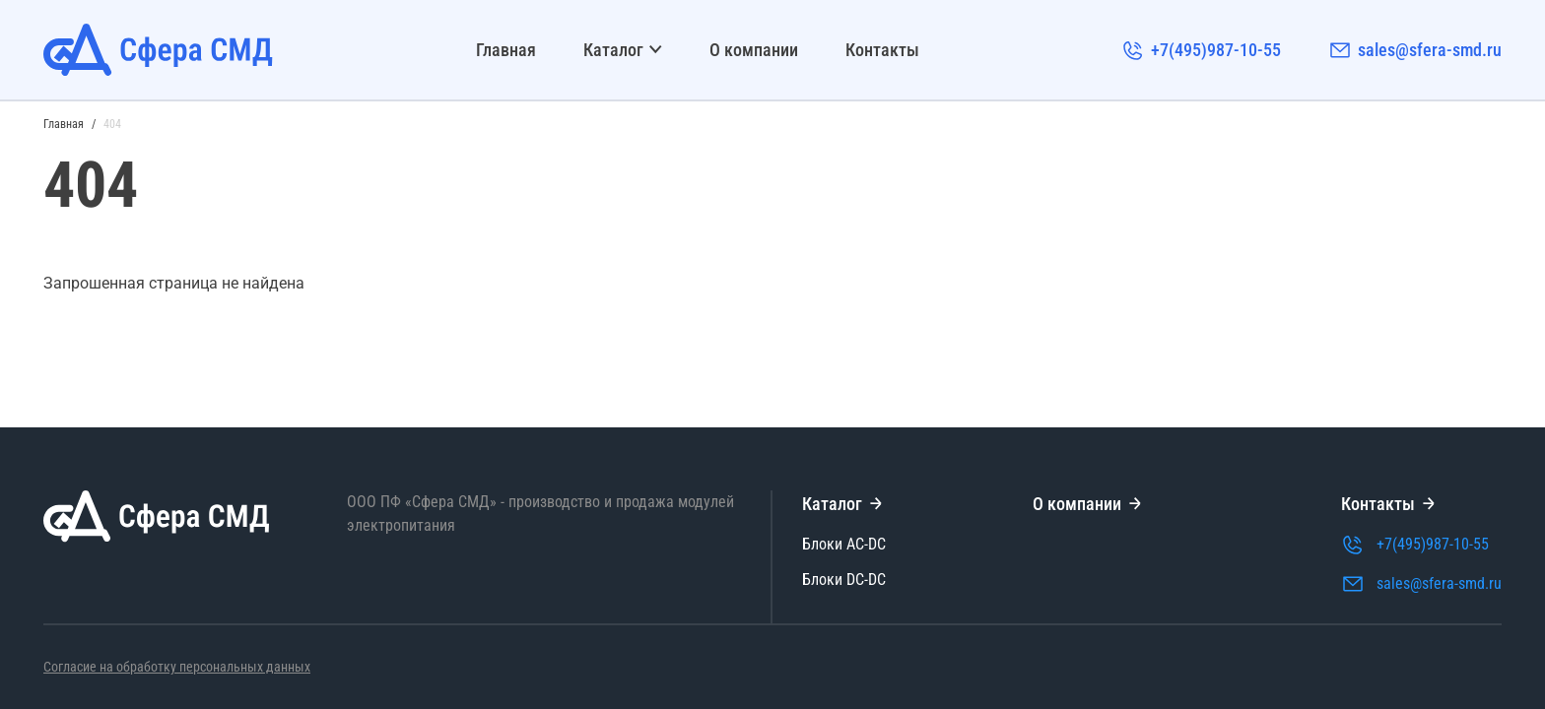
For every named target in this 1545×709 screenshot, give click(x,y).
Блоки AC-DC (844, 544)
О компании (753, 49)
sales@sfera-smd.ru (1415, 50)
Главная (506, 49)
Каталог (622, 49)
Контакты (882, 49)
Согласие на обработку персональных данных (176, 667)
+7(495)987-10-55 (1201, 50)
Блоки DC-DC (844, 579)
